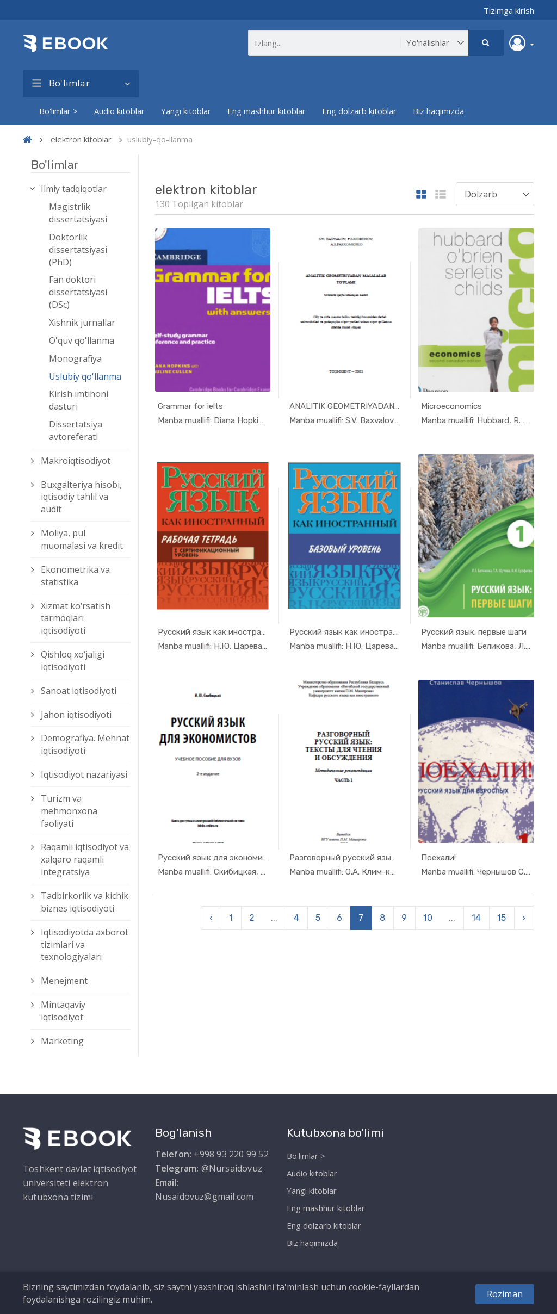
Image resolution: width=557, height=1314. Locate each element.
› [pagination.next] (523, 915)
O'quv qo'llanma (81, 340)
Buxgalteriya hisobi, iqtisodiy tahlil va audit (81, 497)
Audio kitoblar (119, 111)
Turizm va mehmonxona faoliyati (69, 810)
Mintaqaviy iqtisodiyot (63, 1011)
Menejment (64, 981)
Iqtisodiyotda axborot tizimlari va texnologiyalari (84, 944)
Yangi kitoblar (186, 111)
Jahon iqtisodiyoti (76, 715)
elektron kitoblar (81, 139)
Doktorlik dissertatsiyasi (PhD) (78, 249)
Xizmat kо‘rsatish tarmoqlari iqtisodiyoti (75, 618)
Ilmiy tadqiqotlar (74, 189)
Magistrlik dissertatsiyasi (78, 213)
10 (427, 915)
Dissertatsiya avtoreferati (75, 430)
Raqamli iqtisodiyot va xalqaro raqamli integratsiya (85, 859)
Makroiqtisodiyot (75, 461)
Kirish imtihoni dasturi (78, 400)
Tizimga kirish (509, 10)
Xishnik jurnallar (82, 322)
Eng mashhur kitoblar (266, 111)
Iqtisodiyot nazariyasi (84, 774)
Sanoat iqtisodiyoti (78, 691)
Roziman (505, 1293)
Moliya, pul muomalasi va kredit (82, 539)
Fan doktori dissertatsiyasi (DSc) (78, 292)
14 (476, 915)
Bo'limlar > (58, 111)
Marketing (62, 1041)
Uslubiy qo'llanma (85, 376)
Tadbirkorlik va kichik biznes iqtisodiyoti (84, 902)
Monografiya (75, 358)
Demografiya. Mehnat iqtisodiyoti (85, 744)
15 (501, 915)
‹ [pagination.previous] (211, 915)
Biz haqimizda (438, 111)
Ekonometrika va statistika (75, 575)
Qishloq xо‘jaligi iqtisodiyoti (72, 660)
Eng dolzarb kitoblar (359, 111)
